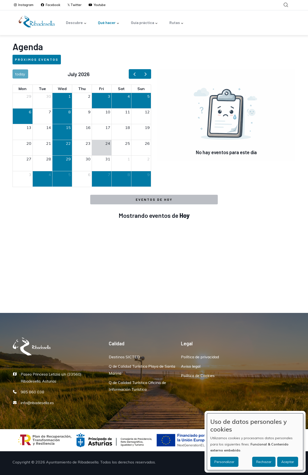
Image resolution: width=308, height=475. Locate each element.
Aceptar (287, 462)
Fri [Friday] (101, 88)
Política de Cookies (198, 375)
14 (48, 127)
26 (147, 143)
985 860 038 (32, 392)
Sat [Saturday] (121, 88)
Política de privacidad (200, 356)
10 (107, 112)
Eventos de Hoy (154, 199)
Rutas (176, 23)
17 (107, 127)
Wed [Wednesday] (62, 88)
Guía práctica (144, 23)
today (20, 74)
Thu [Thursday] (82, 88)
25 (127, 143)
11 (127, 112)
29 (28, 96)
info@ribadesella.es (37, 402)
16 (88, 127)
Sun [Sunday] (141, 88)
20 (28, 143)
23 (88, 143)
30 (48, 96)
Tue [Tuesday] (42, 88)
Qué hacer (108, 23)
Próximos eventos (36, 59)
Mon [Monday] (22, 88)
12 (147, 112)
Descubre (76, 23)
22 (68, 143)
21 (48, 143)
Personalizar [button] (224, 462)
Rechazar (263, 462)
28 (48, 159)
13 (28, 127)
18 (127, 127)
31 (107, 159)
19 (147, 127)
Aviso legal (190, 366)
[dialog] (255, 441)
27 (28, 159)
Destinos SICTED (124, 356)
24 (107, 143)
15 (68, 127)
